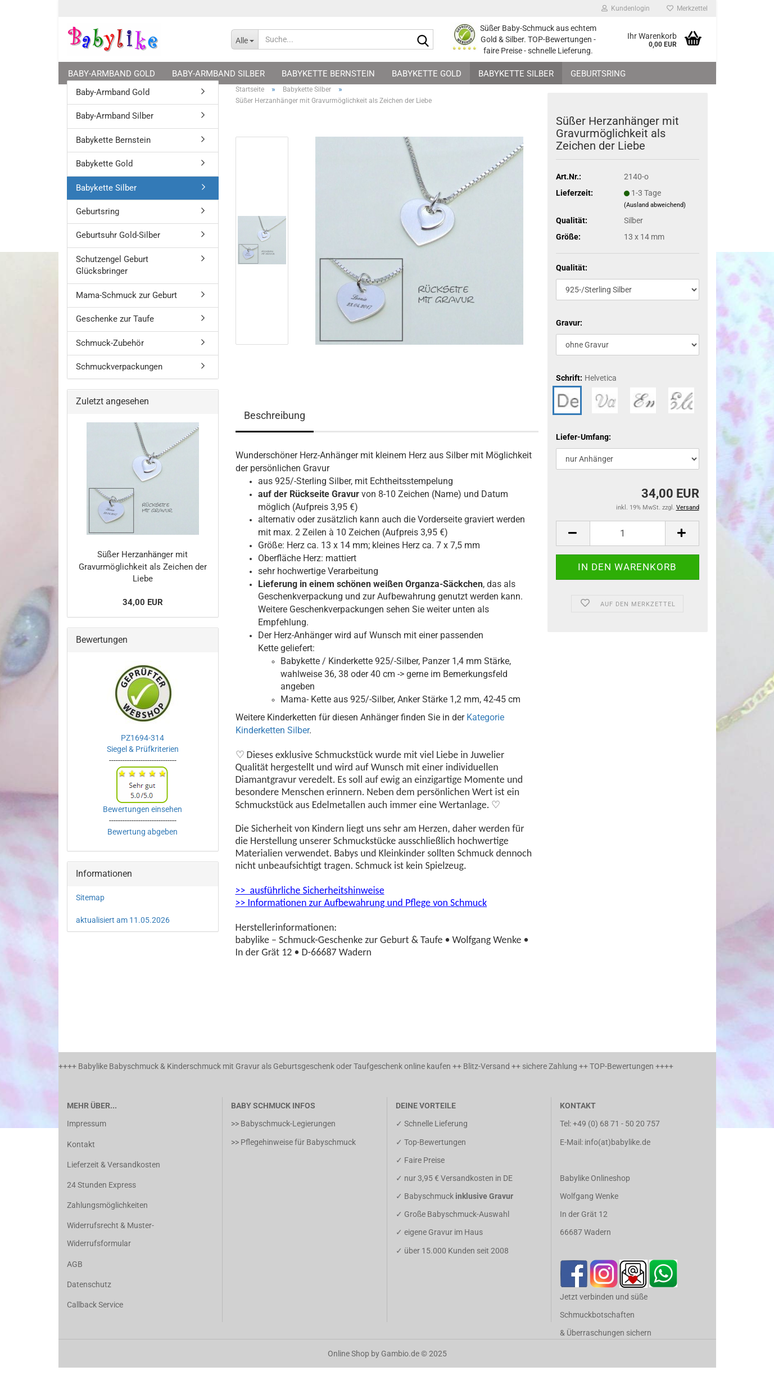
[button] (573, 545)
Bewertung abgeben (142, 844)
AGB (75, 1276)
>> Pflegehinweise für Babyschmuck (293, 1154)
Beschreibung (274, 428)
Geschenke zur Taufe (115, 331)
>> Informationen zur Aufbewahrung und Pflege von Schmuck (361, 915)
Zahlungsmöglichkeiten (107, 1217)
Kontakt (81, 1156)
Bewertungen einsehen (142, 821)
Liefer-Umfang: (583, 449)
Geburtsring (598, 74)
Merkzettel (687, 8)
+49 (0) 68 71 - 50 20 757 (616, 1135)
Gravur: (569, 335)
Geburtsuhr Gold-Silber (118, 248)
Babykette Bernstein (328, 74)
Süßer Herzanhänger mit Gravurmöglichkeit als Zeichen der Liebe (143, 579)
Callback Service (95, 1317)
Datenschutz (89, 1296)
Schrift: (586, 390)
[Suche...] (244, 39)
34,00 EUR (143, 615)
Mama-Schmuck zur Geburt (126, 308)
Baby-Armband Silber (218, 74)
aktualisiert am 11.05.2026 (123, 932)
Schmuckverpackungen (119, 379)
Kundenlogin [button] (625, 8)
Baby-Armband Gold (111, 74)
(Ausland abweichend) (655, 217)
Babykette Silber (516, 74)
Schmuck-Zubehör (110, 355)
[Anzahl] (628, 545)
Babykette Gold (426, 74)
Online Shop (348, 1365)
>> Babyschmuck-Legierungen (283, 1135)
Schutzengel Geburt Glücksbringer (112, 277)
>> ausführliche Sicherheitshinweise (310, 902)
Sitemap (90, 909)
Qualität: (571, 280)
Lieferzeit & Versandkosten (113, 1176)
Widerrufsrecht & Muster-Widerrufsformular (110, 1246)
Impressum (86, 1135)
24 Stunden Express (101, 1197)
